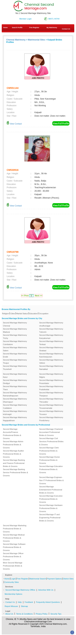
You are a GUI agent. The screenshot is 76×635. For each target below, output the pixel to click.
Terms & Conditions (24, 614)
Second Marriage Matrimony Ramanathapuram (15, 394)
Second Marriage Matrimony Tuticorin (51, 330)
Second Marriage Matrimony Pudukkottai (51, 388)
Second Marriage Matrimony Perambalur (51, 381)
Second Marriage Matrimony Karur (15, 375)
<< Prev (25, 295)
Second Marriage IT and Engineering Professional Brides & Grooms (49, 517)
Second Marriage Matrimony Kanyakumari (51, 336)
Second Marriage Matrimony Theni (15, 388)
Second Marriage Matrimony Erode (15, 355)
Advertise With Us (45, 590)
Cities (12, 314)
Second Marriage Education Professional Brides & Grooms (51, 469)
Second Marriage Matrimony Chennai (15, 324)
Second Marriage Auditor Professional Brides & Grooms (13, 454)
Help (20, 602)
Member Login (25, 19)
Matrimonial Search (37, 579)
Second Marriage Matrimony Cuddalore (15, 406)
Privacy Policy (41, 614)
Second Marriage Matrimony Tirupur (15, 361)
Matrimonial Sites (36, 40)
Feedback (29, 602)
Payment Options (54, 579)
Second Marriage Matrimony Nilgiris (51, 375)
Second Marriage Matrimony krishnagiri (15, 412)
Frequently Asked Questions (48, 602)
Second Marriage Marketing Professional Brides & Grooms (14, 528)
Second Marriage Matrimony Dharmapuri (15, 400)
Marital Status (22, 314)
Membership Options (13, 594)
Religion (5, 314)
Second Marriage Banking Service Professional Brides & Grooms (15, 472)
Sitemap (24, 606)
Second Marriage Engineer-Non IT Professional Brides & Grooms (51, 480)
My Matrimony (52, 27)
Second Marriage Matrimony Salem (15, 349)
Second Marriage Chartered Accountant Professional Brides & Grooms (51, 432)
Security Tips (55, 614)
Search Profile (17, 27)
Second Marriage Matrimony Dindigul (15, 381)
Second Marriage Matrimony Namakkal (51, 367)
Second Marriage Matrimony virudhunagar (51, 324)
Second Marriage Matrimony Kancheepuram (51, 355)
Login (13, 579)
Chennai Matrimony (15, 40)
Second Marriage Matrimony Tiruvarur (51, 412)
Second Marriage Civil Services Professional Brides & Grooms (51, 441)
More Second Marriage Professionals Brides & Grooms (12, 566)
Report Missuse (11, 606)
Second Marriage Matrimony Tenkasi (51, 342)
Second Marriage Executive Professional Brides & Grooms (51, 499)
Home (5, 27)
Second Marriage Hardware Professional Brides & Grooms (51, 508)
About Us (9, 614)
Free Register (34, 27)
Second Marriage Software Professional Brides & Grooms (14, 547)
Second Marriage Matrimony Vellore (51, 361)
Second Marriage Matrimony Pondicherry (51, 418)
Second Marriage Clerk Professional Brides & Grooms (49, 451)
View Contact (14, 124)
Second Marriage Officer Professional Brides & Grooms (13, 556)
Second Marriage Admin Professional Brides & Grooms (13, 444)
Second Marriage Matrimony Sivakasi (51, 349)
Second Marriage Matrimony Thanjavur (51, 394)
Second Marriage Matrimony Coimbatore (15, 342)
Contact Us (10, 602)
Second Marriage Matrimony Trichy (15, 336)
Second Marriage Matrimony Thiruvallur (51, 400)
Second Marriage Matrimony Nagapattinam (15, 418)
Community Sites (11, 582)
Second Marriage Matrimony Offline (20, 590)
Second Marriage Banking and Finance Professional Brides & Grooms (14, 463)
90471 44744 (53, 19)
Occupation (43, 314)
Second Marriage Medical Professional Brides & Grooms (14, 538)
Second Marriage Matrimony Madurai (15, 330)
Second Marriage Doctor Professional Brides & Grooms (49, 460)
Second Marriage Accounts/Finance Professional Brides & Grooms (12, 433)
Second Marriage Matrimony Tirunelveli (15, 367)
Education (33, 314)
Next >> (38, 295)
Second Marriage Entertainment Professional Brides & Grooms (50, 490)
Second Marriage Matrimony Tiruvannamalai (51, 406)
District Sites (68, 579)
